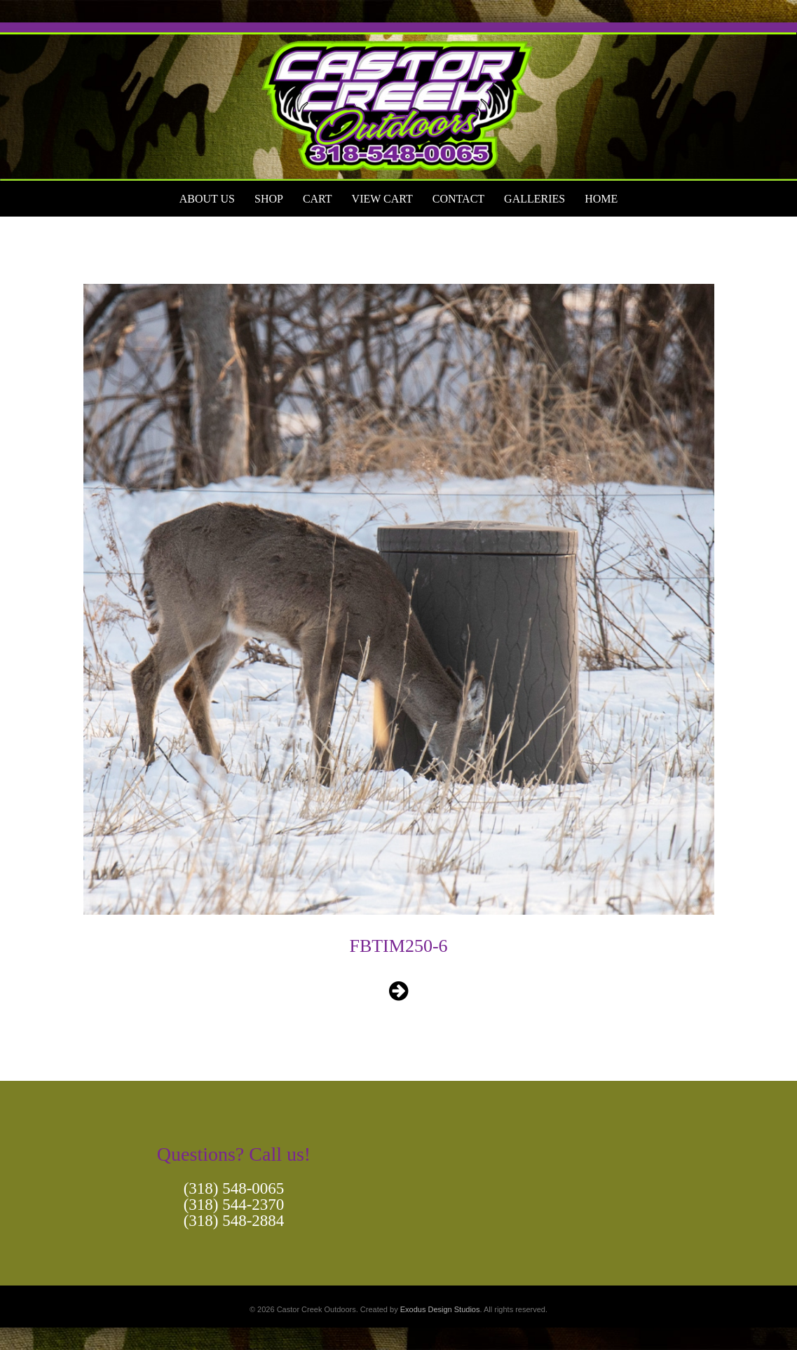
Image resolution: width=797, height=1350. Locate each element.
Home (601, 199)
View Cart (382, 199)
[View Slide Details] (398, 101)
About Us (207, 199)
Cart (317, 199)
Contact (458, 199)
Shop (268, 199)
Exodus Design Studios (440, 1309)
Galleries (534, 199)
